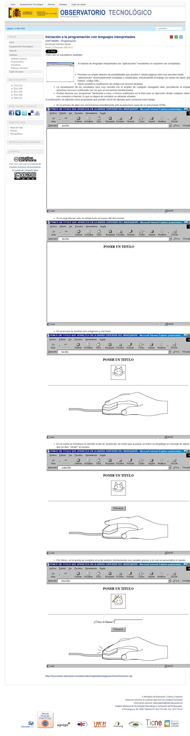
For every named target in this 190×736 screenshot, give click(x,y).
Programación (68, 41)
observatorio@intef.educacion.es (167, 703)
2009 (14, 98)
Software (63, 4)
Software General (19, 59)
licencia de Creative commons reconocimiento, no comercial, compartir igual (25, 167)
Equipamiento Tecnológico (31, 4)
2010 (14, 95)
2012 (14, 88)
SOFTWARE (53, 41)
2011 (14, 92)
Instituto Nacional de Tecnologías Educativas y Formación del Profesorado (148, 706)
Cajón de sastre (79, 4)
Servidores (16, 65)
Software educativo (19, 68)
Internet (51, 4)
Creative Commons (173, 700)
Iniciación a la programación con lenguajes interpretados (90, 37)
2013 (14, 85)
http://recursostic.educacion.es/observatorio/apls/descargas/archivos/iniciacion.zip (89, 676)
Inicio (13, 4)
